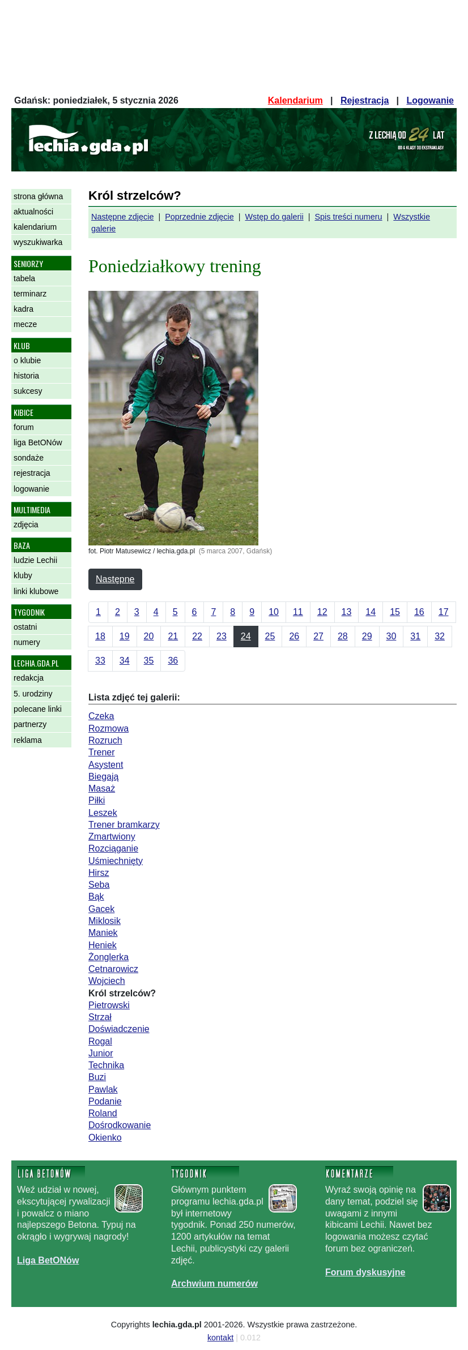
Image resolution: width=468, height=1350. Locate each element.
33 (100, 660)
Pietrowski (109, 1005)
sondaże (29, 457)
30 (391, 636)
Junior (100, 1053)
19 (125, 636)
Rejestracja (365, 100)
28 (343, 636)
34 (125, 660)
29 (367, 636)
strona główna (38, 196)
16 (419, 612)
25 (270, 636)
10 (274, 612)
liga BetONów (38, 442)
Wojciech (106, 981)
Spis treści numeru (348, 216)
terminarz (30, 293)
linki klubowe (36, 591)
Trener (101, 752)
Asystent (105, 764)
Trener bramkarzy (124, 824)
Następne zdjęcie (122, 216)
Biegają (103, 776)
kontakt (220, 1337)
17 (444, 612)
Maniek (103, 933)
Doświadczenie (119, 1029)
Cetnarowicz (113, 969)
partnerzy (30, 724)
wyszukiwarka (38, 242)
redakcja (29, 677)
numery (27, 642)
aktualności (33, 211)
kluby (23, 575)
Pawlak (103, 1089)
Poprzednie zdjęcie (199, 216)
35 (149, 660)
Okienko (105, 1137)
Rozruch (105, 740)
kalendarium (35, 226)
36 (173, 660)
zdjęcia (26, 524)
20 (149, 636)
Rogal (100, 1041)
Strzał (100, 1017)
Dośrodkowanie (119, 1125)
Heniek (102, 945)
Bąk (96, 896)
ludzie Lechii (35, 560)
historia (26, 375)
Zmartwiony (111, 836)
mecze (25, 324)
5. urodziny (33, 693)
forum (24, 427)
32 (440, 636)
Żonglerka (108, 957)
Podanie (105, 1101)
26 (294, 636)
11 (298, 612)
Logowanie (430, 100)
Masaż (101, 788)
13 (347, 612)
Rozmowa (108, 728)
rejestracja (32, 473)
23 (221, 636)
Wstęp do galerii (274, 216)
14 (370, 612)
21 (173, 636)
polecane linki (38, 708)
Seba (98, 884)
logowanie (31, 488)
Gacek (101, 909)
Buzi (97, 1077)
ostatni (25, 626)
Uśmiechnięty (115, 861)
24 (246, 636)
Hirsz (98, 873)
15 (395, 612)
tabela (24, 278)
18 (100, 636)
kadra (23, 308)
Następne (115, 579)
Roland (102, 1113)
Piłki (96, 800)
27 (318, 636)
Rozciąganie (113, 848)
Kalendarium (295, 100)
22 (197, 636)
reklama (28, 740)
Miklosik (104, 921)
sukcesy (28, 390)
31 (415, 636)
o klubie (27, 360)
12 (322, 612)
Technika (106, 1065)
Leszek (102, 813)
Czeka (101, 716)
